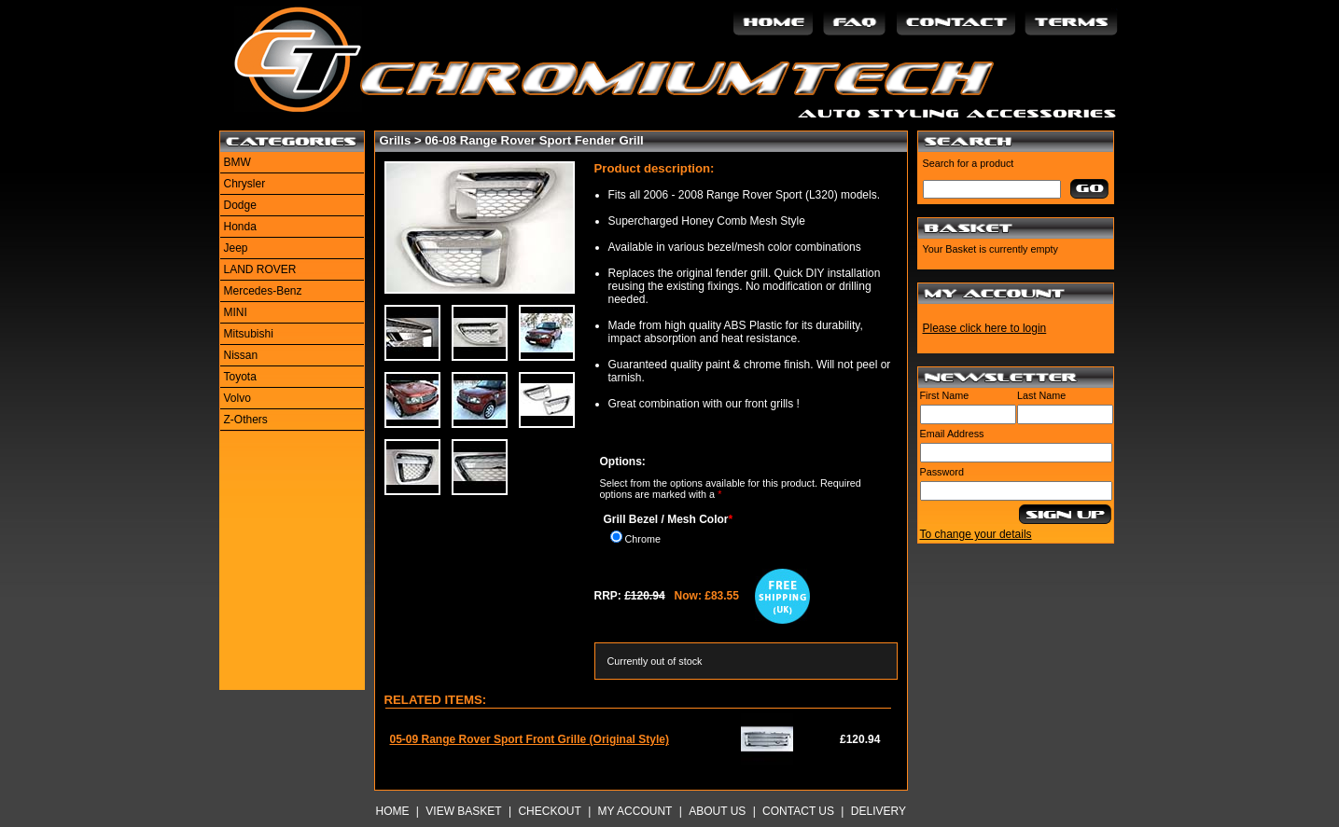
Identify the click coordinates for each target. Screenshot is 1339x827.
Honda (240, 226)
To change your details (976, 534)
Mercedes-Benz (263, 290)
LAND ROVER (260, 269)
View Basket (463, 811)
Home (393, 811)
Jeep (236, 248)
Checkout (549, 811)
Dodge (240, 205)
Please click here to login (985, 328)
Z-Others (246, 419)
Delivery (878, 811)
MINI (235, 312)
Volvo (237, 398)
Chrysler (245, 183)
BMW (237, 162)
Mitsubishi (248, 333)
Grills (395, 140)
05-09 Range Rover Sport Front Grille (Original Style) (529, 739)
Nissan (241, 355)
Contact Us (798, 811)
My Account (635, 811)
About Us (717, 811)
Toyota (240, 376)
